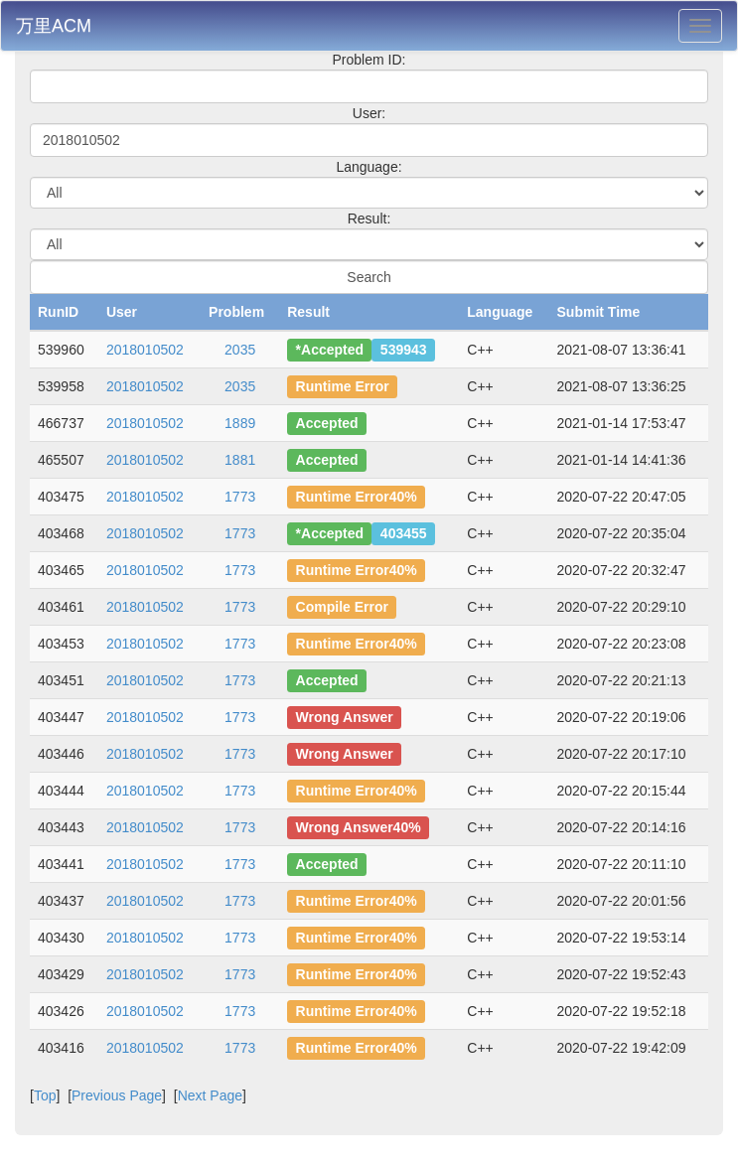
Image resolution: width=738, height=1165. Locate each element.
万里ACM (53, 26)
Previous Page (117, 1095)
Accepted (327, 423)
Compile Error (342, 607)
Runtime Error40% (356, 497)
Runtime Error (342, 386)
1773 (239, 497)
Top (45, 1095)
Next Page (210, 1095)
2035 (239, 350)
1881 (239, 460)
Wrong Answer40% (358, 827)
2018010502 (145, 350)
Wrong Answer (344, 717)
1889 (239, 423)
